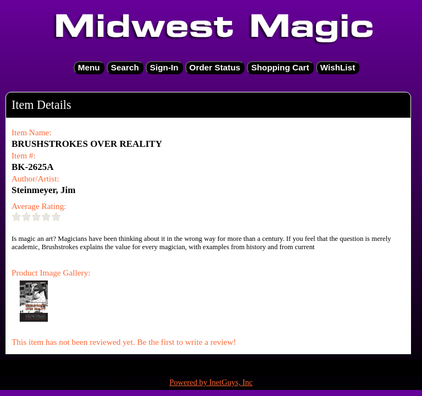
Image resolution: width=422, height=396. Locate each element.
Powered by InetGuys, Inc (211, 382)
